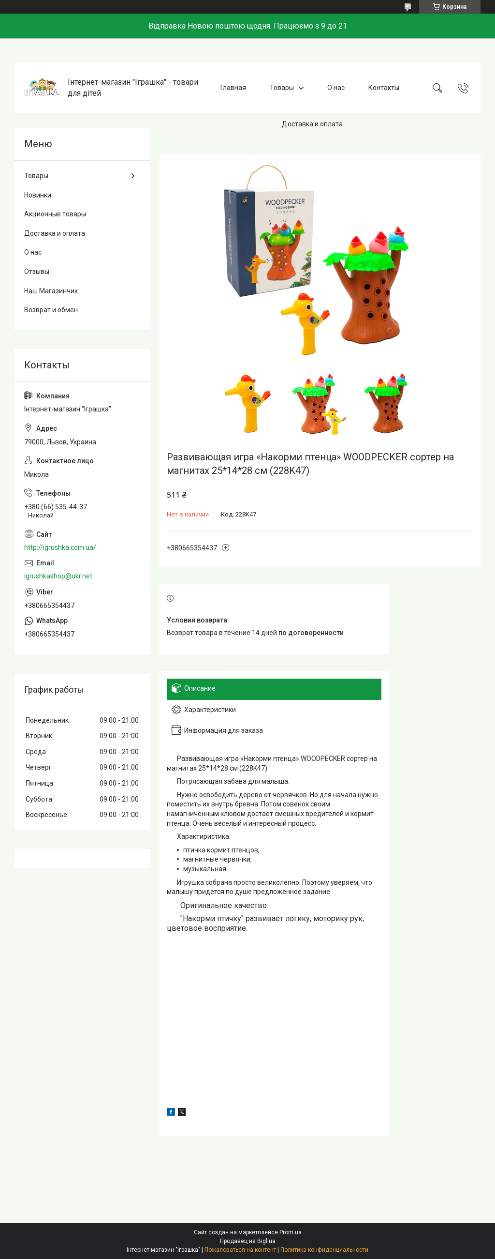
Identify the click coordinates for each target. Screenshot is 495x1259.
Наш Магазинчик (51, 291)
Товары (282, 87)
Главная (233, 87)
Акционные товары (55, 214)
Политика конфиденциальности (324, 1249)
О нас (336, 87)
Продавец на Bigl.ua (248, 1241)
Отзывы (36, 271)
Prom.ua (290, 1232)
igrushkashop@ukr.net (58, 576)
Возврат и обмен (51, 310)
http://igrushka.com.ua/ (60, 547)
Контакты (383, 87)
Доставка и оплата (312, 124)
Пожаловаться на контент (240, 1249)
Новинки (37, 195)
